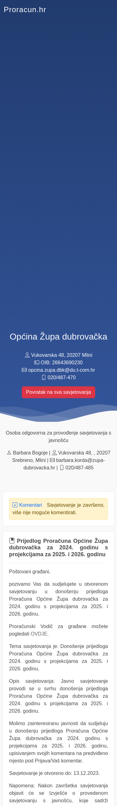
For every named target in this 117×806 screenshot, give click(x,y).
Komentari (27, 505)
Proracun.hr (25, 9)
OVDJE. (40, 633)
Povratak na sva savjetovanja (58, 392)
